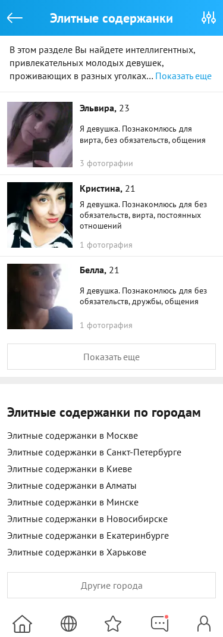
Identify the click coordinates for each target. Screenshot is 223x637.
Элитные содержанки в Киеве (69, 468)
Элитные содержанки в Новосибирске (87, 518)
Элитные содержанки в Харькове (76, 552)
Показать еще (183, 76)
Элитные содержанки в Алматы (72, 485)
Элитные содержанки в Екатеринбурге (88, 535)
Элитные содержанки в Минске (73, 502)
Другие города (112, 585)
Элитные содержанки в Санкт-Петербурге (94, 452)
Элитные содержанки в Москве (72, 435)
